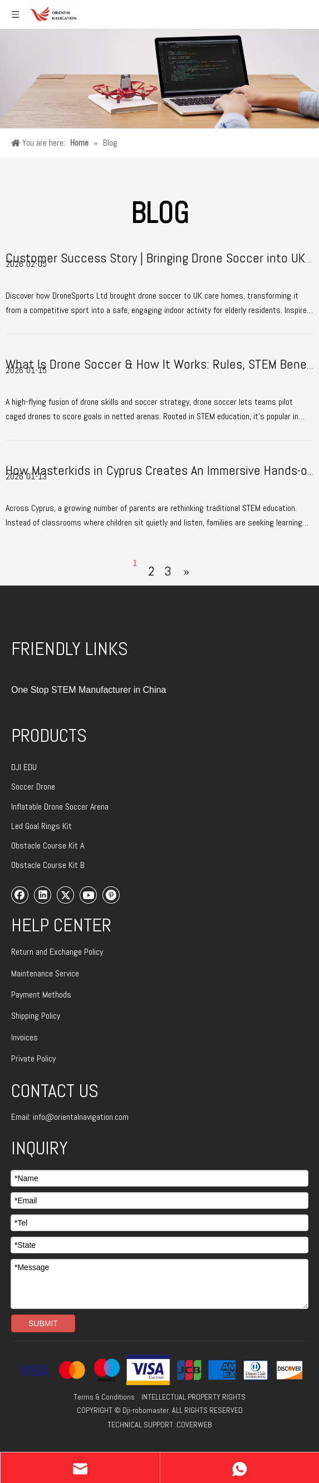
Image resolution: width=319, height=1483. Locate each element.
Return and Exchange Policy (57, 952)
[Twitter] (66, 895)
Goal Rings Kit (48, 826)
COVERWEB (194, 1425)
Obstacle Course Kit (45, 845)
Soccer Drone (33, 786)
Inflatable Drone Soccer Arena (60, 806)
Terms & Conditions (104, 1397)
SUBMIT (43, 1323)
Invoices (24, 1037)
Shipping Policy (35, 1015)
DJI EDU (24, 767)
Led (18, 826)
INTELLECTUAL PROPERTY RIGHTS (193, 1397)
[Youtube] (88, 895)
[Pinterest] (111, 895)
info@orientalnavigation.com (81, 1117)
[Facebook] (20, 895)
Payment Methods (41, 994)
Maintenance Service (45, 973)
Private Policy (33, 1058)
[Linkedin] (43, 895)
